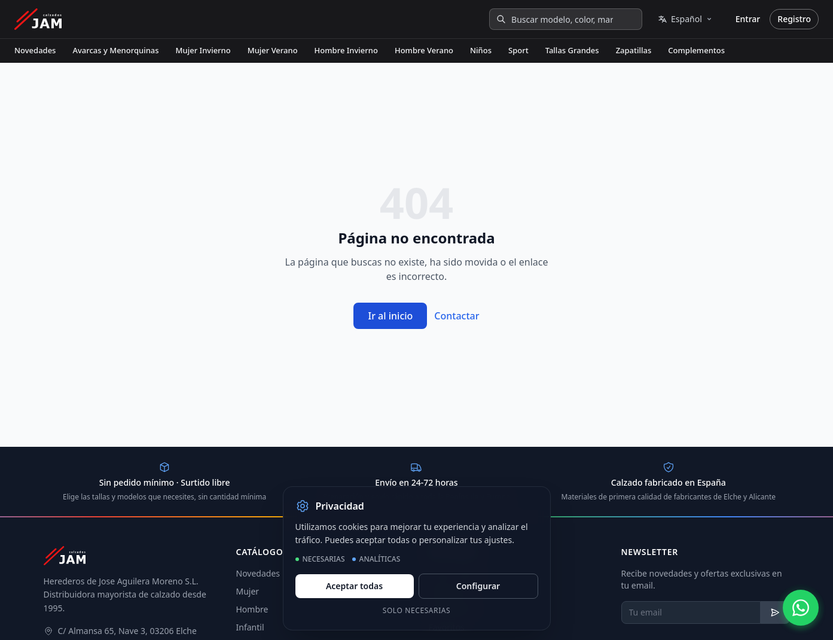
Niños (481, 50)
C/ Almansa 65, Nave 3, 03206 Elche (127, 630)
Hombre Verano (424, 50)
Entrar (748, 19)
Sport (518, 50)
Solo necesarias (417, 610)
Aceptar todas (354, 586)
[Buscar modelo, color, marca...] (565, 19)
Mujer (248, 591)
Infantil (250, 627)
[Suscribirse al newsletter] (775, 612)
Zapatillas (634, 50)
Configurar (478, 586)
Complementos (696, 50)
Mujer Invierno (203, 50)
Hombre (252, 609)
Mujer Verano (273, 50)
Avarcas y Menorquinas (115, 50)
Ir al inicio (390, 315)
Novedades (35, 50)
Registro (794, 19)
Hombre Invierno (346, 50)
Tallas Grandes (572, 50)
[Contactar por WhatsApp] (801, 608)
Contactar (456, 315)
